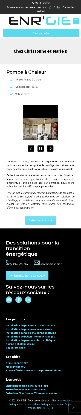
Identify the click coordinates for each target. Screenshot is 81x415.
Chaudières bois (15, 347)
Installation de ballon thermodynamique (30, 336)
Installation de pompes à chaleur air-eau (30, 325)
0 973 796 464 (20, 263)
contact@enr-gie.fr (51, 263)
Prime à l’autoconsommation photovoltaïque (33, 370)
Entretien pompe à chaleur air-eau (27, 385)
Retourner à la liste (40, 220)
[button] (7, 408)
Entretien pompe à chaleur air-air (26, 389)
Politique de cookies (52, 404)
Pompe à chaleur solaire (20, 344)
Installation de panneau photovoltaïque (30, 340)
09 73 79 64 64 (42, 2)
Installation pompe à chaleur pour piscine (31, 333)
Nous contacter (41, 33)
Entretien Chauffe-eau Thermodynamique (31, 393)
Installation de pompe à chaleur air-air (29, 329)
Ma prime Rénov (15, 366)
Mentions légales (61, 400)
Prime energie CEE (17, 363)
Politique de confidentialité (24, 404)
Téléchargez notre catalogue (27, 275)
